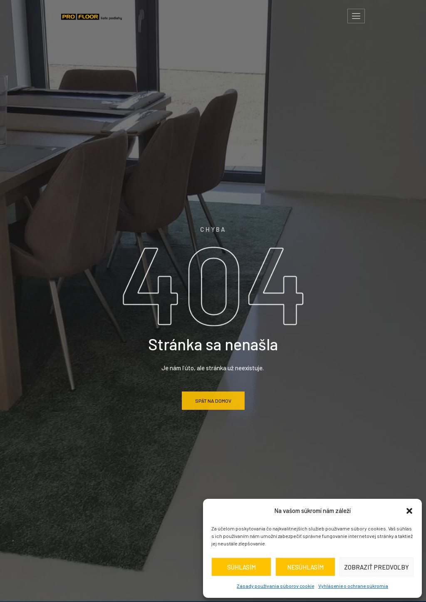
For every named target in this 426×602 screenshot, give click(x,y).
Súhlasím (241, 567)
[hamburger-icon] (356, 16)
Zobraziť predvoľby (376, 567)
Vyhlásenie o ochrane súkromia (353, 586)
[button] (409, 511)
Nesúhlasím (305, 567)
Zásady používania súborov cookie (275, 586)
